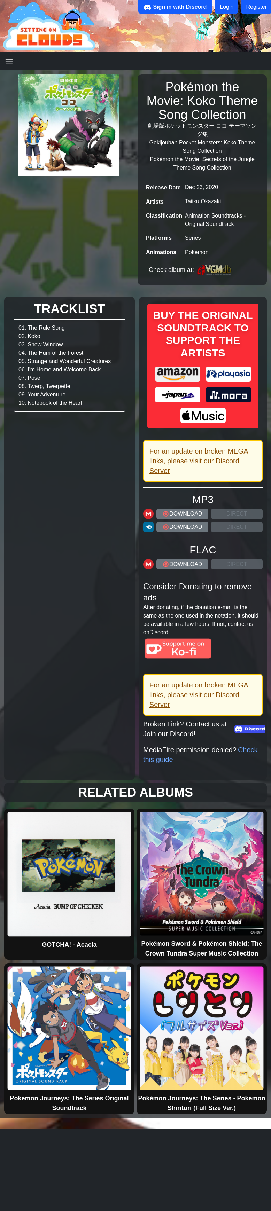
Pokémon (197, 252)
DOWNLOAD (182, 513)
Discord (158, 632)
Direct (236, 514)
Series (193, 238)
